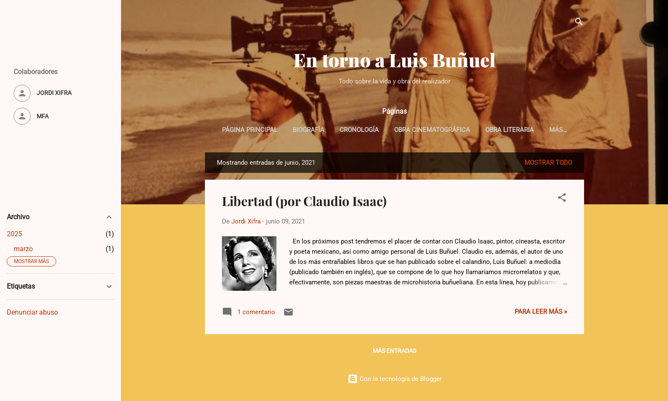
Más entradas (394, 350)
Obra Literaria (509, 130)
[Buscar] (579, 23)
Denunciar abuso (32, 312)
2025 (14, 234)
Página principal (249, 130)
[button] (562, 199)
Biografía (308, 130)
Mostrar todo (548, 162)
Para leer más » (541, 311)
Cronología (359, 130)
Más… (558, 130)
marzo (23, 249)
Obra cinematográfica (432, 130)
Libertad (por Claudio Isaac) (304, 200)
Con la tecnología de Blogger (395, 379)
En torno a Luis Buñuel (394, 59)
